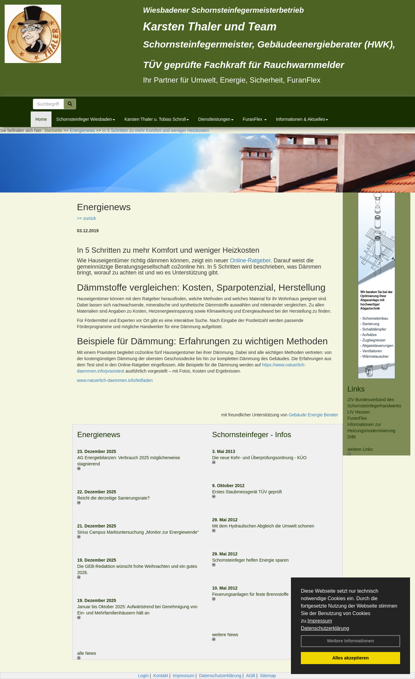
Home (41, 119)
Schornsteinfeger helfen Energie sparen (250, 560)
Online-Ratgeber (250, 260)
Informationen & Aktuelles (302, 119)
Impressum (319, 620)
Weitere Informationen (350, 640)
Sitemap (268, 675)
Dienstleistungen (216, 119)
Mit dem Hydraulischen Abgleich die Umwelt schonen (263, 525)
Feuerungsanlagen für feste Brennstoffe (250, 594)
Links (356, 389)
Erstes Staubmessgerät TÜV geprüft (247, 491)
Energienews (98, 434)
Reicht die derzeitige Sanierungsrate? (116, 498)
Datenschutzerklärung (325, 628)
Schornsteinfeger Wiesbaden (85, 119)
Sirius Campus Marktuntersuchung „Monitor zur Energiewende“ (138, 532)
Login (143, 675)
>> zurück (86, 218)
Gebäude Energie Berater (313, 414)
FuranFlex (255, 119)
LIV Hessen (358, 412)
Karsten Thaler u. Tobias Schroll (156, 119)
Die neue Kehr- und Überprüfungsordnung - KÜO (259, 457)
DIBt (351, 436)
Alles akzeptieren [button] (350, 657)
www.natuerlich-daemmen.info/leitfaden (115, 380)
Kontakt (160, 675)
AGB (250, 675)
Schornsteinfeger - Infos (251, 434)
